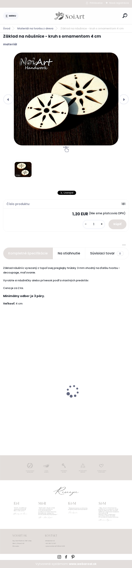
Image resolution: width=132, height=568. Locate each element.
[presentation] (8, 99)
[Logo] (69, 16)
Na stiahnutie (69, 253)
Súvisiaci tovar (106, 253)
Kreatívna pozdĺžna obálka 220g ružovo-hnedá (96, 402)
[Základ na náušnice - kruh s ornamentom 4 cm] (66, 99)
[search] (125, 16)
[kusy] (93, 224)
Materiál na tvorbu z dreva (35, 28)
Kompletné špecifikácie (28, 253)
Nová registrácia (119, 3)
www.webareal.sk (83, 564)
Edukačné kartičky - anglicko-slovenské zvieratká (30, 402)
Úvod (6, 28)
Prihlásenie (96, 3)
